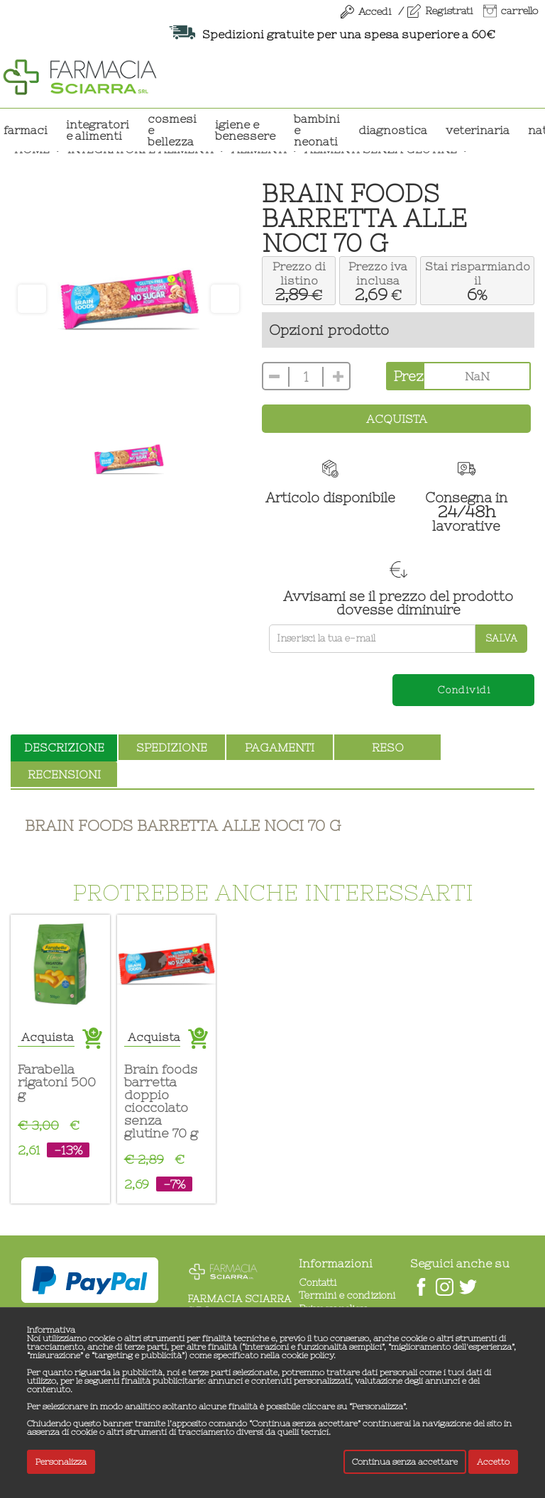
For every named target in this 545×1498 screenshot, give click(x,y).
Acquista (396, 418)
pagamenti (279, 747)
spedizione (171, 747)
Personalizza (61, 1462)
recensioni (64, 774)
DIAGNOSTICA (392, 129)
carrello (519, 10)
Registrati (449, 10)
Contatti (317, 1282)
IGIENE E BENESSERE (245, 130)
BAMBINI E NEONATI (317, 130)
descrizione (64, 747)
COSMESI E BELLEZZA (172, 130)
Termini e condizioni (347, 1295)
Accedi (374, 11)
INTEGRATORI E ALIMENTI (97, 130)
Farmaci (26, 129)
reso (388, 747)
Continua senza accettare (405, 1462)
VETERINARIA (478, 129)
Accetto (493, 1462)
